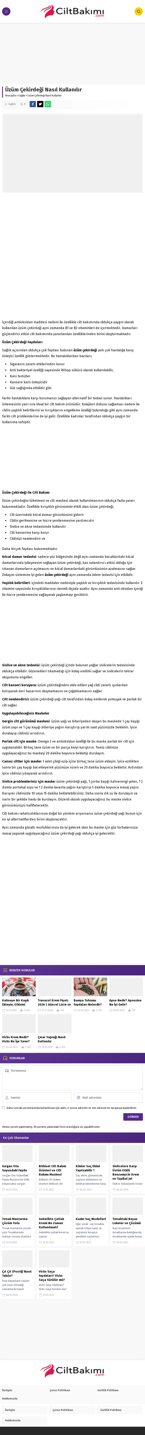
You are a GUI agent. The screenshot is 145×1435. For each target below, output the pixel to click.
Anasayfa (10, 95)
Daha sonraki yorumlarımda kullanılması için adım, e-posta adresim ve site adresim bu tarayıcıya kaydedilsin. (71, 1107)
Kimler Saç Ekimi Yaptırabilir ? (88, 1168)
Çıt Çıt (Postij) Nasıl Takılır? (17, 1274)
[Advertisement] (72, 54)
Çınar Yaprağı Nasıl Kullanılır (52, 1039)
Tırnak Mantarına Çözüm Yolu (15, 1221)
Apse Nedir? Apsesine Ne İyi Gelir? (125, 1002)
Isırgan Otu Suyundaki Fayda (14, 1168)
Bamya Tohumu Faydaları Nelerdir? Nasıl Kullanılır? (88, 1004)
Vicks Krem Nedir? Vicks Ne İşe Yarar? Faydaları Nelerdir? (16, 1041)
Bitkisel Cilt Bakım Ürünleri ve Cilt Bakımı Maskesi (52, 1170)
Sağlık (21, 95)
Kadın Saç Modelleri (91, 1219)
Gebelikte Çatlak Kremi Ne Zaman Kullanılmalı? (51, 1223)
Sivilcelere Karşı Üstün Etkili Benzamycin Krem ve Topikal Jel (125, 1172)
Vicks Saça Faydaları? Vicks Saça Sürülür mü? (52, 1276)
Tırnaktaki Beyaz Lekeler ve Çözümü (126, 1221)
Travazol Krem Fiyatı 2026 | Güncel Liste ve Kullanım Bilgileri (54, 1004)
